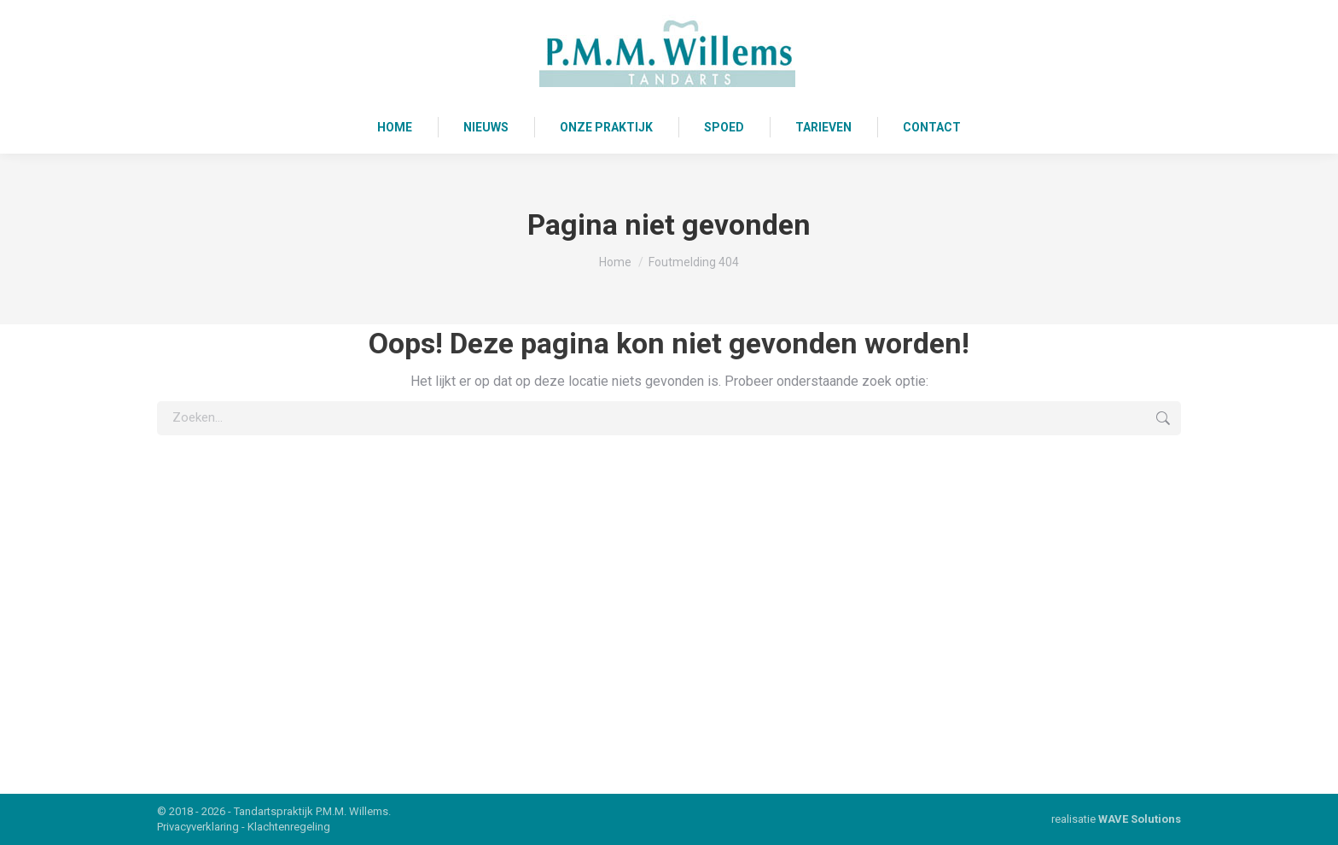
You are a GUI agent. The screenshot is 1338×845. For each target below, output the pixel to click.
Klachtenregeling (288, 826)
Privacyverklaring (198, 826)
